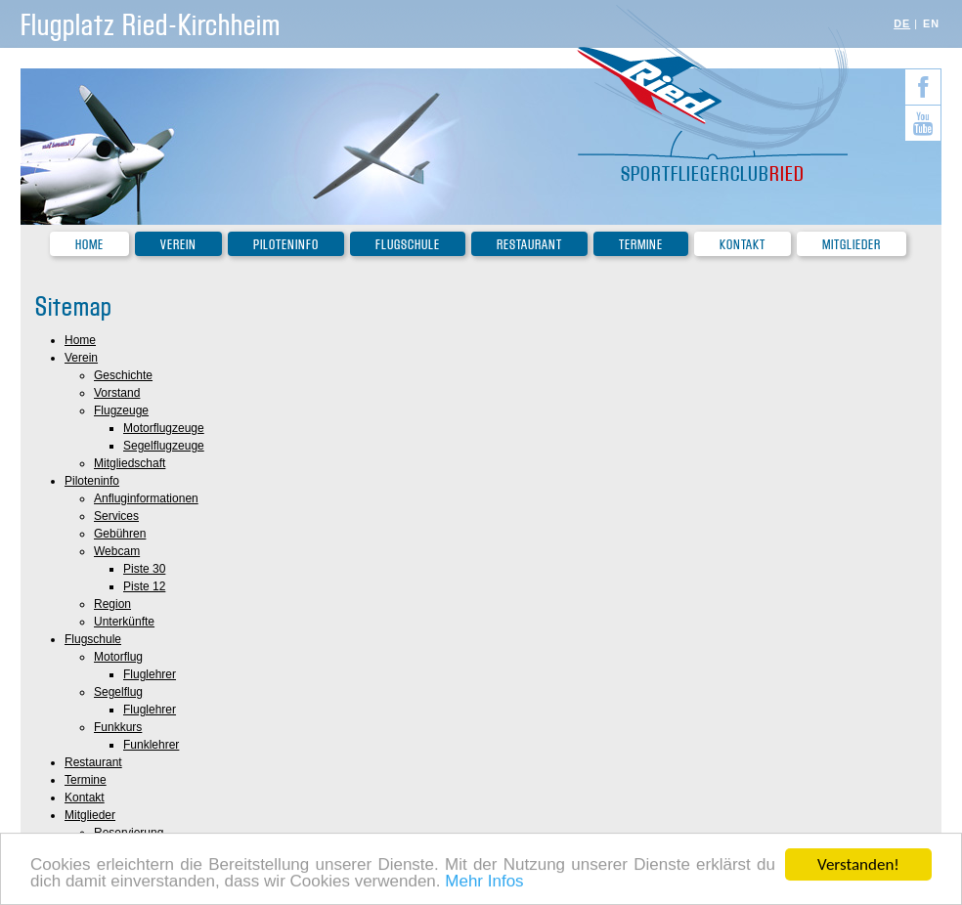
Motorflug (118, 657)
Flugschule (407, 245)
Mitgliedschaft (129, 463)
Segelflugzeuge (163, 445)
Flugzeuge (121, 410)
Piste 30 (144, 569)
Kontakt (742, 245)
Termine (641, 245)
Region (112, 604)
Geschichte (123, 375)
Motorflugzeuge (163, 428)
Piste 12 (144, 586)
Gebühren (120, 533)
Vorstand (117, 393)
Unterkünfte (124, 621)
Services (116, 516)
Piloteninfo (286, 245)
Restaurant (529, 245)
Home (89, 245)
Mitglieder (851, 245)
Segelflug (118, 692)
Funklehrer (151, 745)
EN (931, 23)
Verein (178, 245)
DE (902, 23)
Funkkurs (118, 727)
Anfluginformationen (146, 498)
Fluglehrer (149, 674)
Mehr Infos (484, 883)
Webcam (117, 551)
